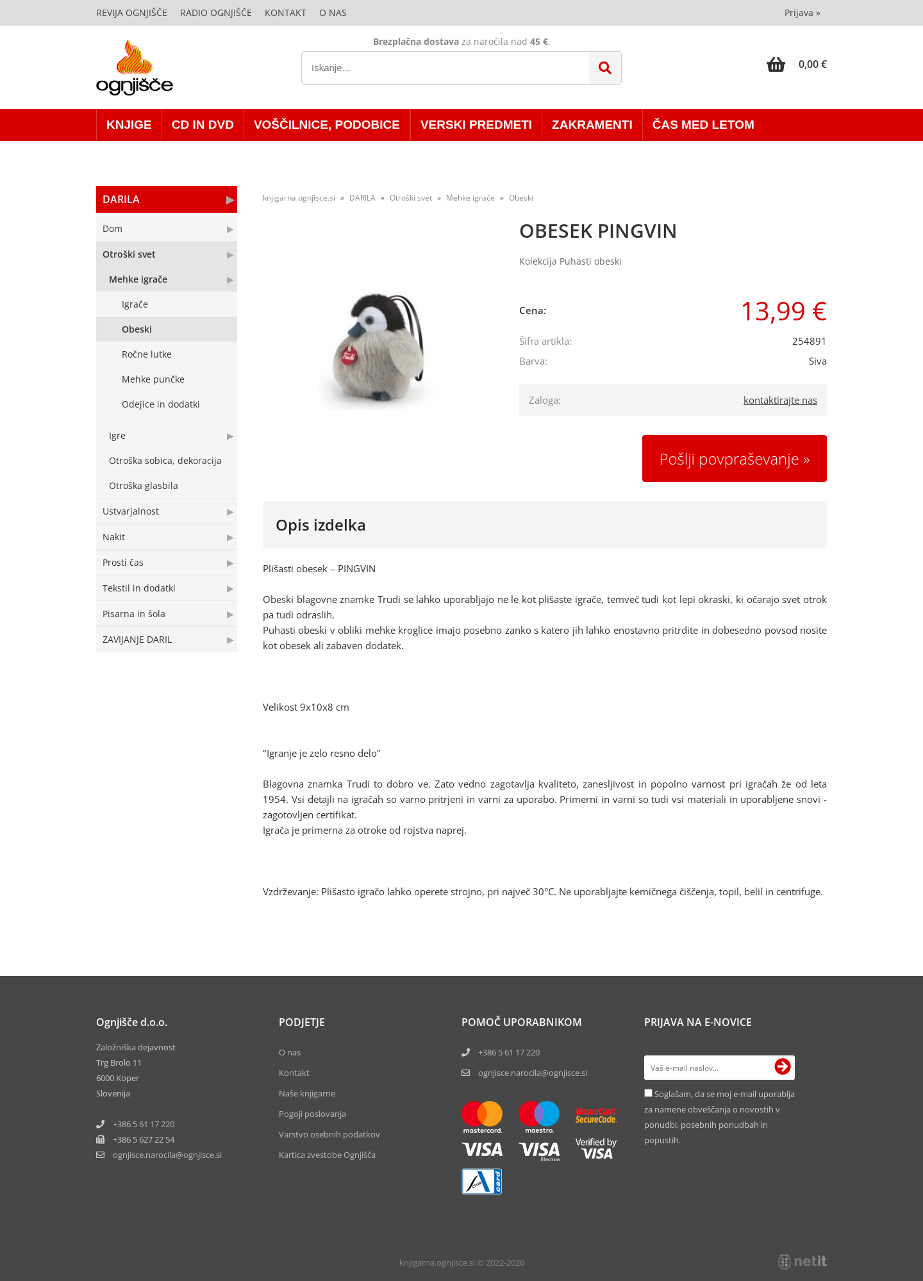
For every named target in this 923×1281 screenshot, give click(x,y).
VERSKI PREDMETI (476, 124)
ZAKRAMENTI (592, 124)
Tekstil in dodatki (139, 588)
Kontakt (285, 12)
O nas (333, 12)
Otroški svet (129, 254)
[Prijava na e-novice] (782, 1067)
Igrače (135, 304)
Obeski (137, 329)
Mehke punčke (153, 379)
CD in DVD (203, 124)
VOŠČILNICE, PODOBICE (327, 124)
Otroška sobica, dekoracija (165, 460)
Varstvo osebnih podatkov (329, 1134)
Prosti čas (123, 562)
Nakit (114, 537)
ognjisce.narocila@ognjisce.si (532, 1073)
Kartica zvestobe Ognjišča (327, 1155)
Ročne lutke (147, 354)
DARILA (121, 199)
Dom (112, 228)
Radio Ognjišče (216, 12)
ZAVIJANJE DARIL (137, 639)
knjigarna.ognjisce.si (299, 197)
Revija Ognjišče (131, 12)
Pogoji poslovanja (312, 1114)
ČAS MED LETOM (703, 124)
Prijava (802, 12)
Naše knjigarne (307, 1093)
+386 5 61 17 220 (143, 1124)
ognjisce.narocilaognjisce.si (167, 1155)
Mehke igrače (138, 279)
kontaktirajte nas (780, 399)
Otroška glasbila (143, 485)
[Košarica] (797, 64)
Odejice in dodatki (161, 404)
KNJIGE (129, 124)
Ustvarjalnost (131, 511)
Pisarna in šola (134, 613)
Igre (117, 435)
